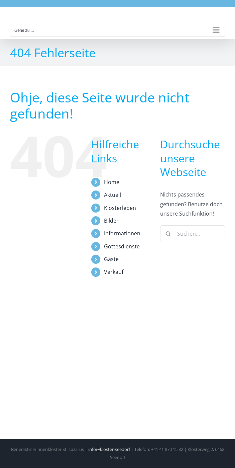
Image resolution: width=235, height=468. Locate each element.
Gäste (111, 259)
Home (111, 182)
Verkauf (113, 272)
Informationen (122, 233)
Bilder (111, 220)
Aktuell (112, 195)
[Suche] (168, 233)
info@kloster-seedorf (109, 449)
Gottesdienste (122, 246)
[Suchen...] (192, 233)
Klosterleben (120, 208)
